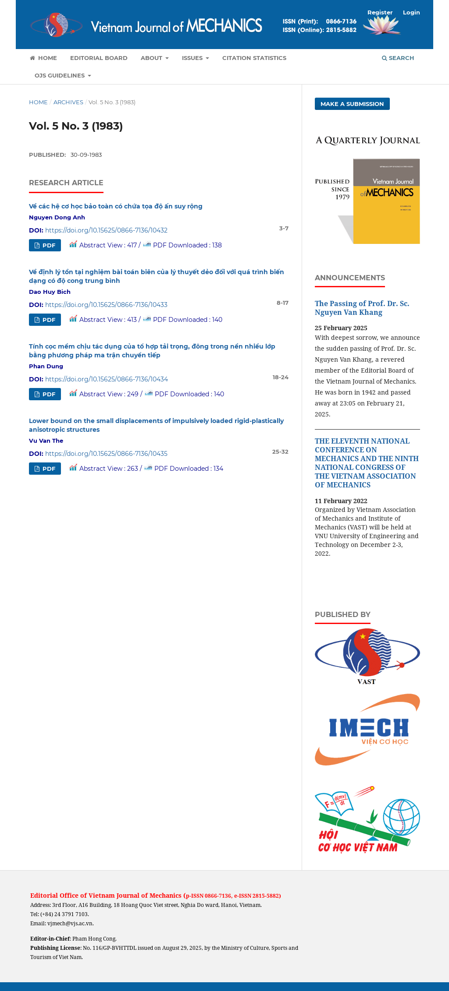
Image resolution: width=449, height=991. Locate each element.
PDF (48, 245)
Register (380, 12)
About (152, 57)
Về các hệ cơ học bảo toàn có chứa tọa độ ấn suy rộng (116, 206)
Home (43, 57)
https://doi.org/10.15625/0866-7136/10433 (106, 305)
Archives (68, 102)
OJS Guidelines (60, 75)
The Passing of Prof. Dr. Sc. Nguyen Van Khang (362, 308)
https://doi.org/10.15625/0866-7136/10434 (106, 379)
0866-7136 (218, 895)
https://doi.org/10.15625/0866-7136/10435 (106, 454)
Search (398, 57)
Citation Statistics (254, 57)
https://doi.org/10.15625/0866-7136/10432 (106, 230)
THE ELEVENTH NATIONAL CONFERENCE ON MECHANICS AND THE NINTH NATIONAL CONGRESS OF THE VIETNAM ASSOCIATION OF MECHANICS (367, 463)
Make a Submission (352, 103)
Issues (193, 57)
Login (411, 12)
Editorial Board (99, 57)
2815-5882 (266, 895)
